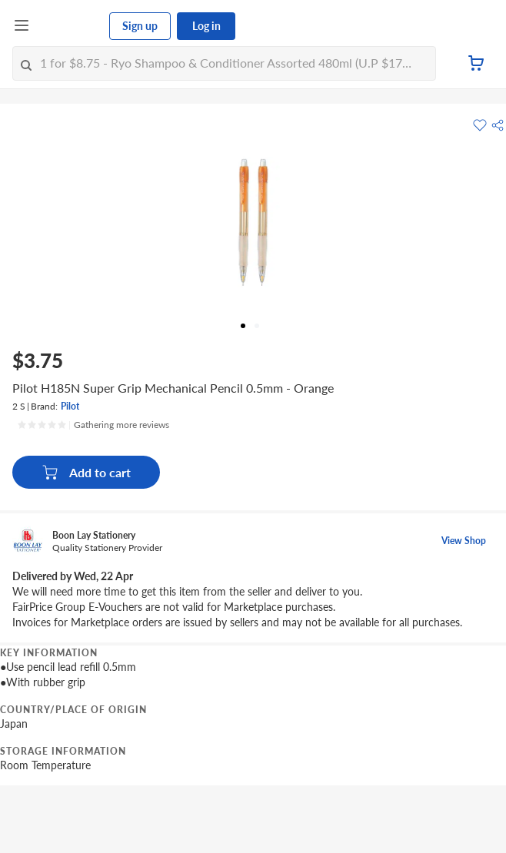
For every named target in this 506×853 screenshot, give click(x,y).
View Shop (463, 540)
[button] (497, 125)
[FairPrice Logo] (70, 26)
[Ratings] (93, 425)
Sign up (140, 25)
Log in (206, 25)
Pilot (70, 406)
